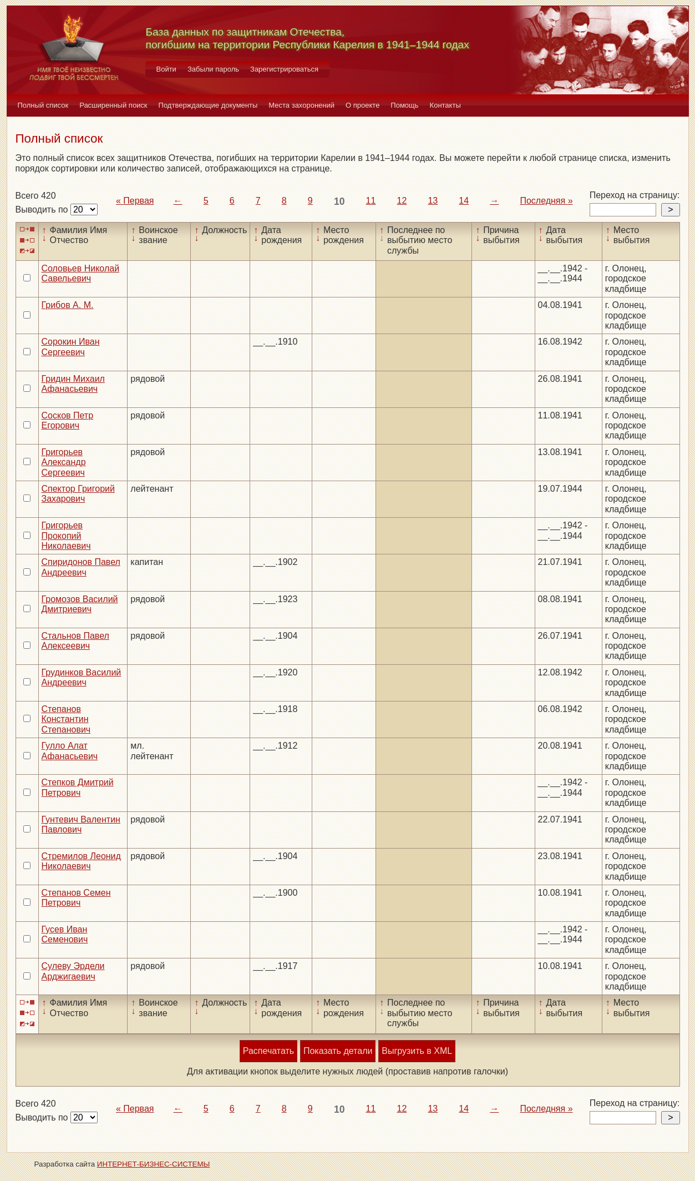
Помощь (404, 105)
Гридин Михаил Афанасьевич (73, 383)
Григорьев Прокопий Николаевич (66, 536)
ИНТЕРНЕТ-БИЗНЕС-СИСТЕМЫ (153, 1164)
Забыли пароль (213, 69)
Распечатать (268, 1051)
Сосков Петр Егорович (68, 420)
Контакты (445, 105)
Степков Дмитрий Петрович (78, 787)
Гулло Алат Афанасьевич (70, 750)
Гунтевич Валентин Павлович (81, 824)
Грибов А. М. (68, 305)
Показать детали (337, 1051)
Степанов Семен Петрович (76, 897)
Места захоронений (301, 105)
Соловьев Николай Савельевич (81, 273)
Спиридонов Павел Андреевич (81, 567)
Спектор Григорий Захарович (78, 493)
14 (464, 200)
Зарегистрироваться (284, 69)
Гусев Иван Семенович (65, 934)
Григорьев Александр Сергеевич (64, 462)
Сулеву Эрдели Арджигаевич (73, 971)
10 (339, 201)
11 (371, 200)
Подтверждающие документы (208, 105)
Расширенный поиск (113, 105)
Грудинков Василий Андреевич (81, 677)
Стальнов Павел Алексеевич (75, 640)
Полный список (43, 105)
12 (402, 200)
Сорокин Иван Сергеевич (71, 346)
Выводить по (43, 209)
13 (433, 200)
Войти (166, 69)
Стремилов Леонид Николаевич (81, 861)
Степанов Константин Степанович (66, 719)
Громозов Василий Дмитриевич (80, 604)
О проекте (362, 105)
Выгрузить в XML (417, 1051)
